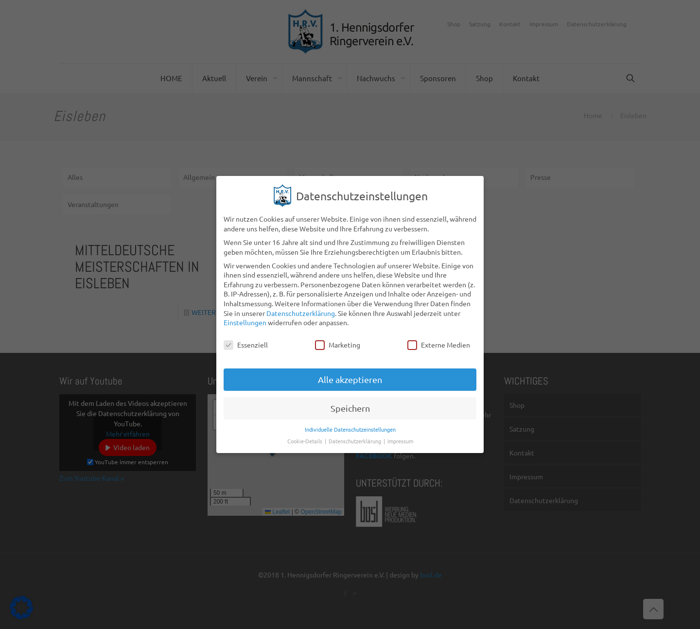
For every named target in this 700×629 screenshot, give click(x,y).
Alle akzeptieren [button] (350, 372)
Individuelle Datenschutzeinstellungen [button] (350, 422)
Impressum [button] (400, 434)
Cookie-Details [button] (305, 434)
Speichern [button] (350, 401)
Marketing (337, 338)
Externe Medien (438, 338)
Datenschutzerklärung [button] (356, 434)
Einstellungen (245, 315)
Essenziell (246, 338)
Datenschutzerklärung (300, 306)
